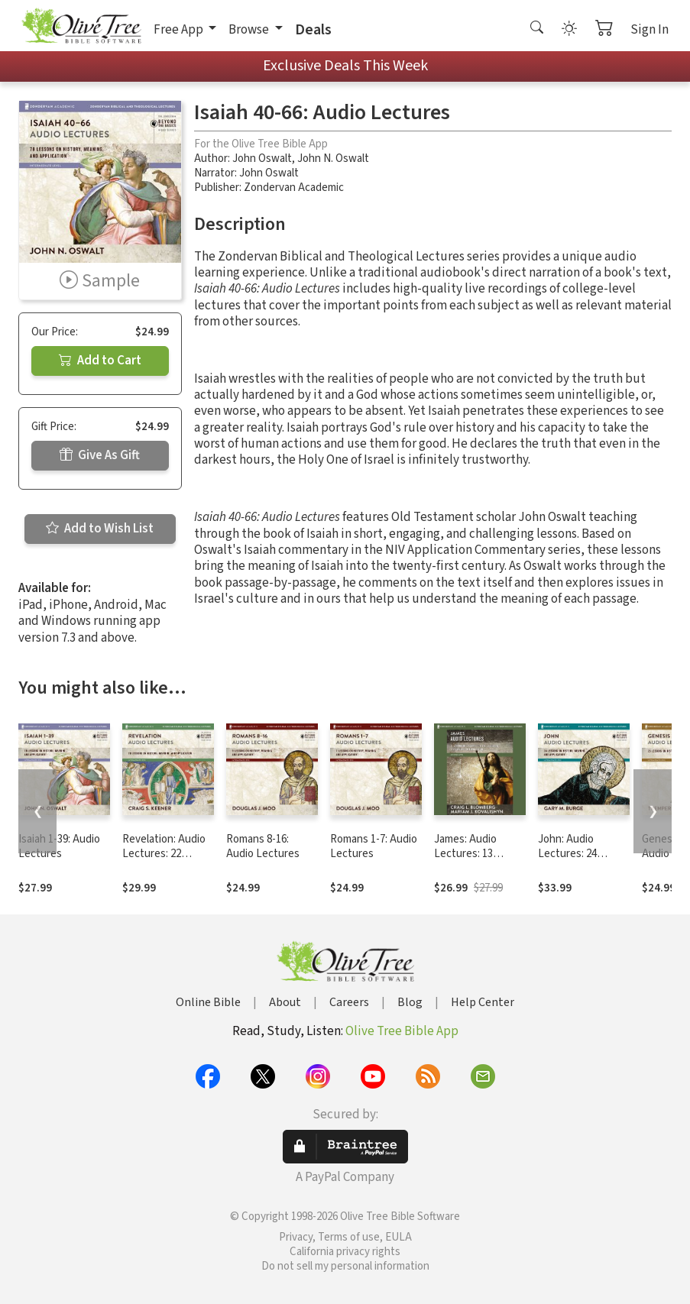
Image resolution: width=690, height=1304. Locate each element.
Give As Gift (100, 455)
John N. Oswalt (333, 158)
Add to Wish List (100, 528)
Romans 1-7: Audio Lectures (373, 846)
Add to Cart (100, 360)
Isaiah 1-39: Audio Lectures (59, 846)
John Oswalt (262, 158)
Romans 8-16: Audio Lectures (263, 846)
